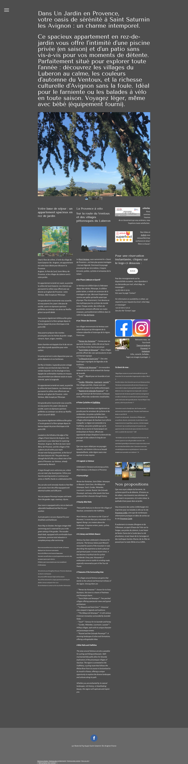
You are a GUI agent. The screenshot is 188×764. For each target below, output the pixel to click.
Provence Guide (126, 519)
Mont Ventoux (84, 259)
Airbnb (132, 271)
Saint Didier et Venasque (88, 350)
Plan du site (85, 761)
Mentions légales (42, 761)
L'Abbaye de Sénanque (87, 367)
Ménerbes (89, 382)
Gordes (81, 382)
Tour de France (88, 315)
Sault (81, 376)
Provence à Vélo (121, 513)
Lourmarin (98, 382)
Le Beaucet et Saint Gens (88, 359)
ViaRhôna (96, 403)
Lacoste (106, 382)
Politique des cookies (73, 761)
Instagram (146, 351)
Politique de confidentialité (57, 761)
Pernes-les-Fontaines (87, 341)
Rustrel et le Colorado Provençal (91, 391)
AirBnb (143, 235)
